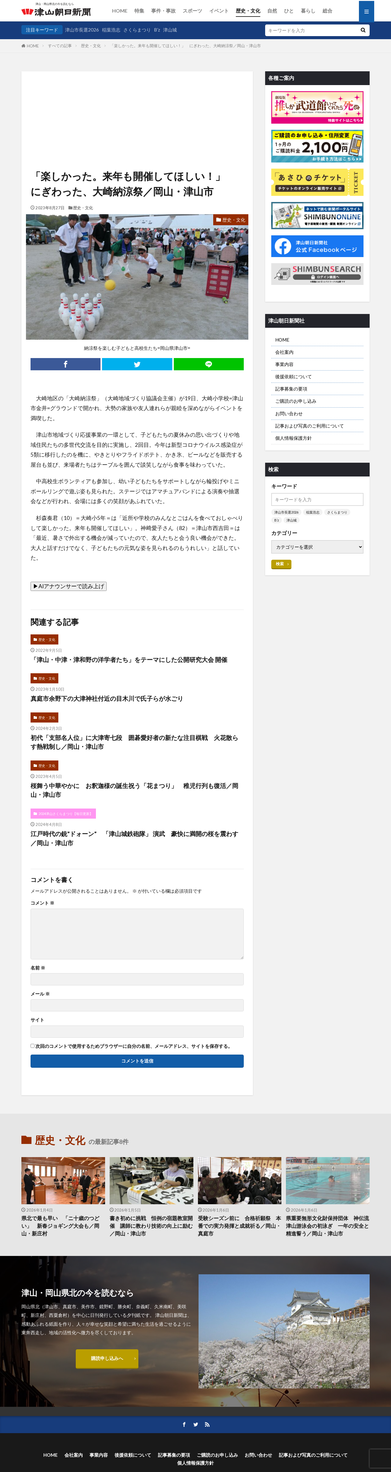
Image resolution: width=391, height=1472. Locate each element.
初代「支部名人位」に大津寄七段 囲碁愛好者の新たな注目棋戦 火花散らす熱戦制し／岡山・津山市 (134, 742)
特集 (139, 10)
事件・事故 (163, 10)
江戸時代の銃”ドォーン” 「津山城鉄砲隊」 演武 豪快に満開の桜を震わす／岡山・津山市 (134, 838)
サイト (37, 1020)
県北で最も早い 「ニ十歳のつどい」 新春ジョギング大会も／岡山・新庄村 (60, 1226)
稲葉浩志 (111, 29)
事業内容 (284, 364)
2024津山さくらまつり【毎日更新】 (65, 814)
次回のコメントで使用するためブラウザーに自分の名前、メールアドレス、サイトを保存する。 (133, 1046)
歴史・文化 (248, 10)
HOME (119, 10)
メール (40, 994)
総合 (327, 10)
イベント (219, 10)
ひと (289, 10)
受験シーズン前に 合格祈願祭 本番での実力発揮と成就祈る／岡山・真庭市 (239, 1226)
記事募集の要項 (291, 388)
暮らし (308, 10)
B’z (157, 29)
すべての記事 (60, 45)
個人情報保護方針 (293, 438)
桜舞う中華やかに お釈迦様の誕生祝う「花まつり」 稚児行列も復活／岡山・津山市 (134, 790)
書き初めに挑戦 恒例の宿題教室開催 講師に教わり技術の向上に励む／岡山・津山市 (151, 1226)
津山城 (170, 29)
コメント (42, 903)
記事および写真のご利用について (309, 425)
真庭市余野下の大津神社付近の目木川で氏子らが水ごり (107, 698)
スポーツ (192, 10)
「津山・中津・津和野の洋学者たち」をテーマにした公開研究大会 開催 (129, 659)
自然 (272, 10)
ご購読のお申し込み (295, 401)
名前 (38, 968)
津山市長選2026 (82, 29)
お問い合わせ (289, 413)
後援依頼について (293, 376)
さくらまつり (137, 29)
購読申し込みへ (107, 1358)
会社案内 (284, 352)
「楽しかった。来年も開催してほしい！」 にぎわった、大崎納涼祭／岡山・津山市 (185, 45)
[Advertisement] (137, 102)
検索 (280, 563)
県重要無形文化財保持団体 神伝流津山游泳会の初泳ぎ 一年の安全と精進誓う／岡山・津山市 (327, 1226)
